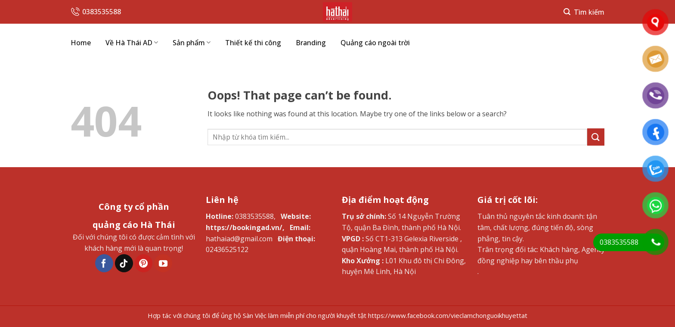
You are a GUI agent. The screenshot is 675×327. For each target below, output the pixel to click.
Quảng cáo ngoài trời (375, 42)
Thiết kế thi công (253, 42)
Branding (311, 42)
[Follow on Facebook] (104, 263)
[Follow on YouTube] (163, 263)
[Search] (584, 11)
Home (81, 42)
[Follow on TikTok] (124, 263)
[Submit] (595, 136)
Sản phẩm (192, 42)
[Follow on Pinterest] (144, 263)
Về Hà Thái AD (131, 42)
